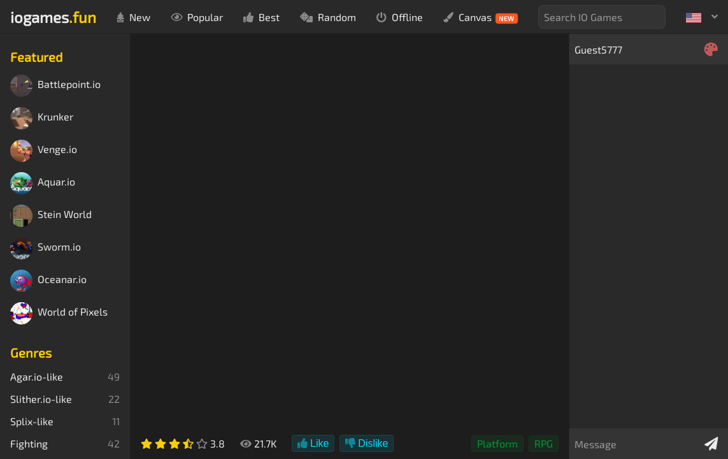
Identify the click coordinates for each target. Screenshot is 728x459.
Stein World (51, 216)
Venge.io (43, 151)
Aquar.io (42, 183)
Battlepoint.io (55, 86)
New (133, 17)
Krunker (41, 118)
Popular (197, 17)
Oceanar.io (48, 281)
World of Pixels (59, 313)
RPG (543, 443)
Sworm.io (45, 248)
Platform (497, 443)
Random (328, 17)
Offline (399, 17)
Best (261, 17)
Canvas (480, 17)
